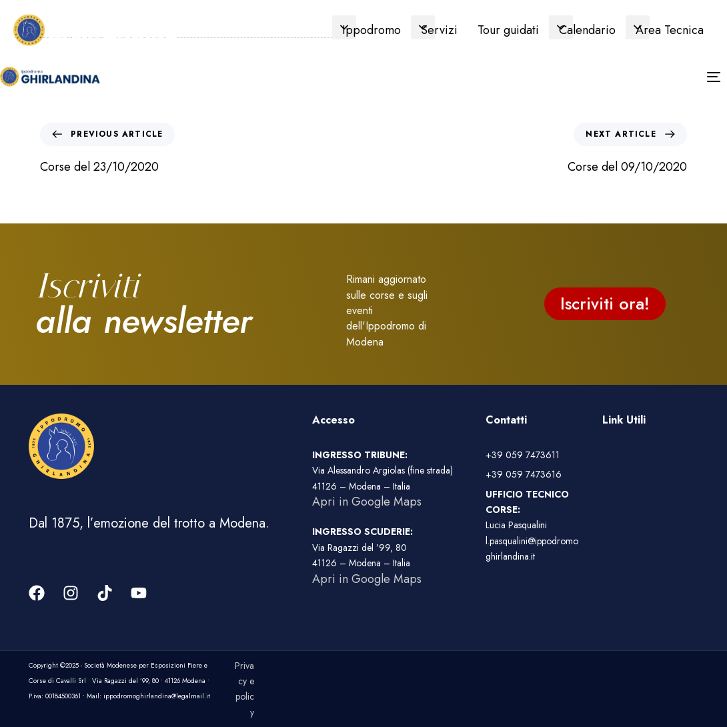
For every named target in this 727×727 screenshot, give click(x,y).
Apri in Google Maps (367, 501)
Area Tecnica (670, 30)
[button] (344, 27)
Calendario (587, 30)
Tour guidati (508, 30)
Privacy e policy (244, 689)
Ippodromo (371, 30)
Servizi (439, 30)
